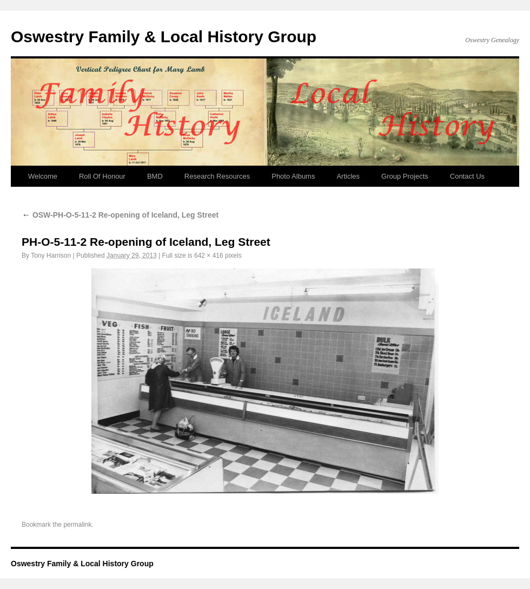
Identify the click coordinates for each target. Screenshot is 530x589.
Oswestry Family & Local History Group (163, 36)
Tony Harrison (51, 255)
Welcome (42, 176)
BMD (155, 176)
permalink (77, 524)
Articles (348, 176)
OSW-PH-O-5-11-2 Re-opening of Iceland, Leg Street (120, 215)
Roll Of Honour (102, 176)
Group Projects (404, 176)
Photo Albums (293, 176)
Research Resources (217, 176)
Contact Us (467, 176)
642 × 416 (208, 255)
